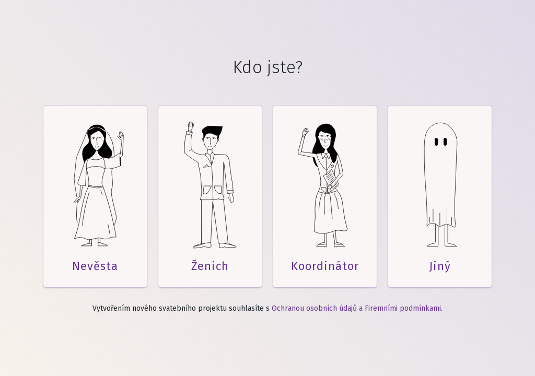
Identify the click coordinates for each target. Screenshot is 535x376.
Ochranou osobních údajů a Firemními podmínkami (356, 308)
